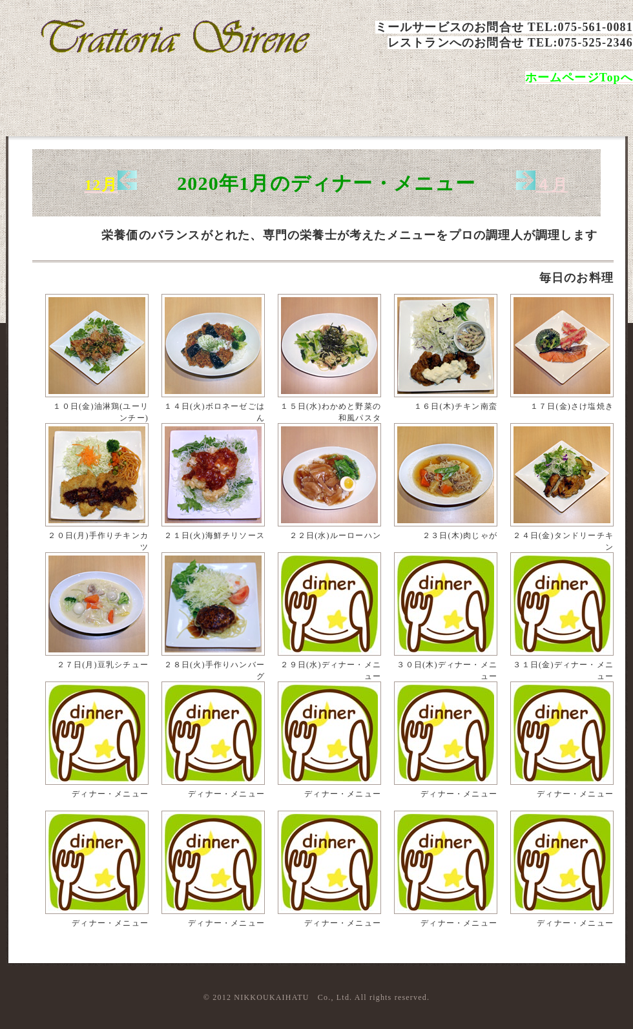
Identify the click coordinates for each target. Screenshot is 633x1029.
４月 (551, 184)
